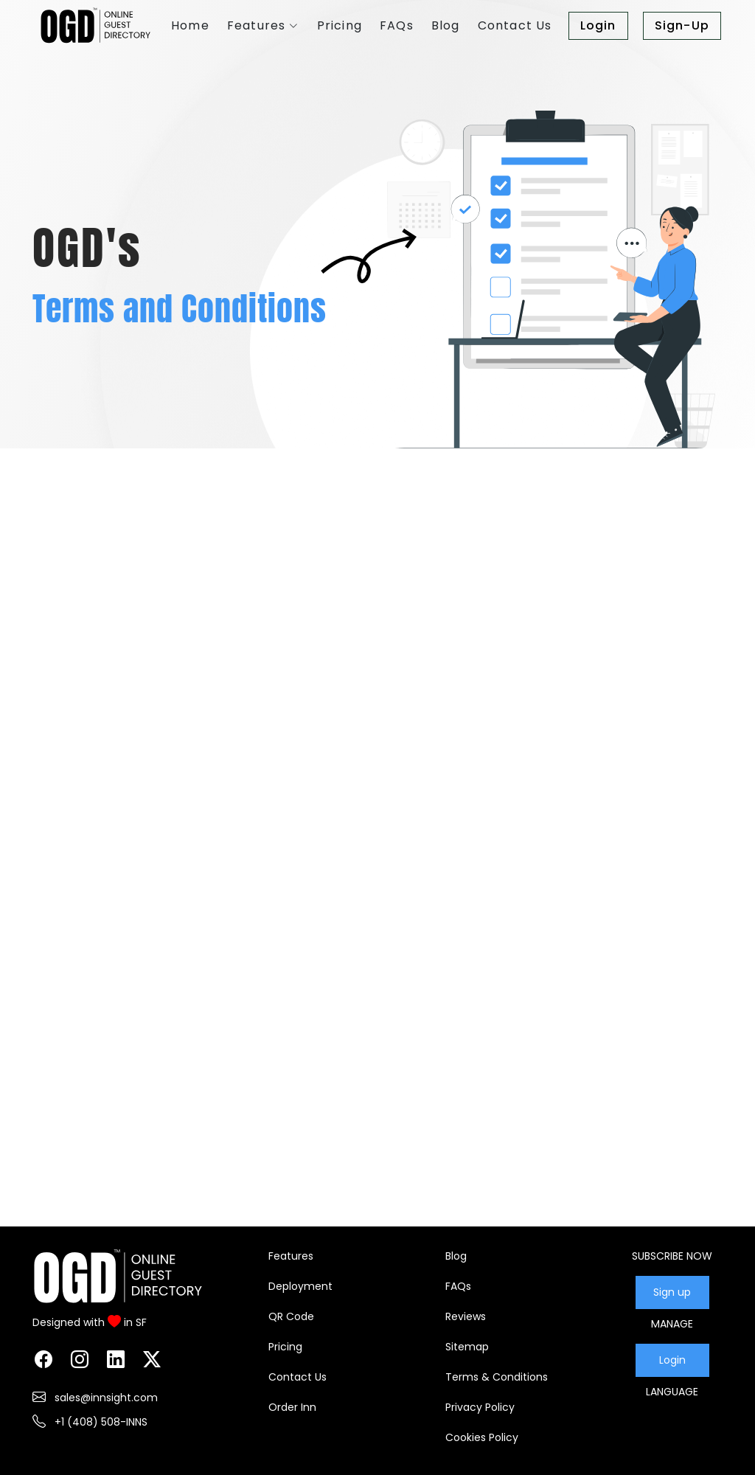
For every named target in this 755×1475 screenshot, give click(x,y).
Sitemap (467, 1347)
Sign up (672, 1292)
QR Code (291, 1316)
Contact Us (297, 1377)
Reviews (465, 1316)
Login (598, 25)
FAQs (458, 1286)
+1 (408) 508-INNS (99, 1422)
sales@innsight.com (105, 1397)
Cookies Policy (481, 1437)
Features (290, 1256)
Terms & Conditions (496, 1377)
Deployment (300, 1286)
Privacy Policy (480, 1407)
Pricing (285, 1347)
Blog (456, 1256)
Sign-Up (682, 25)
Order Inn (292, 1407)
